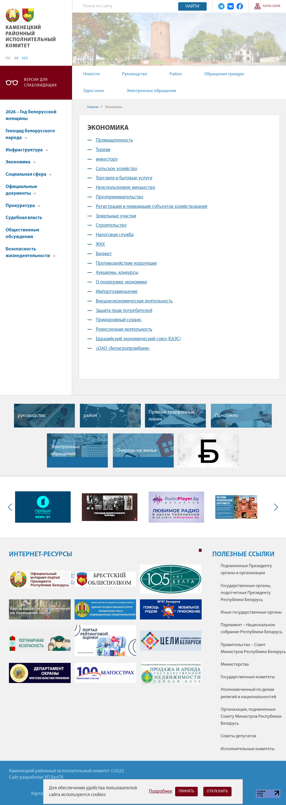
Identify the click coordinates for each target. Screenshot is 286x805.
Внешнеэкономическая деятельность (134, 301)
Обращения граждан (224, 74)
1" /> (40, 579)
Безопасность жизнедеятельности (30, 252)
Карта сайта (271, 6)
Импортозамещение (117, 291)
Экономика (21, 162)
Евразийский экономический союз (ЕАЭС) (138, 339)
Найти (192, 6)
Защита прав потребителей (124, 310)
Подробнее (160, 791)
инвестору (107, 159)
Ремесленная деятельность (124, 329)
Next (274, 507)
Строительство (111, 225)
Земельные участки (116, 216)
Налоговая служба (115, 235)
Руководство (134, 74)
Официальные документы (21, 190)
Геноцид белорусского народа (30, 134)
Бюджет (104, 254)
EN (16, 58)
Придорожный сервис (119, 320)
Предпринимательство (119, 197)
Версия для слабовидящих (40, 83)
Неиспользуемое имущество (125, 187)
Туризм (103, 149)
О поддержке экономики (121, 282)
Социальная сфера (29, 174)
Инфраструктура (27, 150)
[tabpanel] (105, 627)
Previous (11, 507)
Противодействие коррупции (126, 263)
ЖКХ (100, 244)
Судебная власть (24, 217)
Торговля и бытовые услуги (124, 178)
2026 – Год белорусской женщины (31, 115)
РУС (8, 58)
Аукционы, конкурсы (117, 272)
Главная (93, 107)
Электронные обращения (151, 91)
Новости (91, 74)
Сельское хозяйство (116, 168)
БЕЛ (25, 58)
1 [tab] (200, 550)
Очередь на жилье (136, 450)
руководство (32, 415)
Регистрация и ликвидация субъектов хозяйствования (151, 206)
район (90, 415)
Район (176, 74)
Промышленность (114, 140)
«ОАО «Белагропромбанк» (123, 348)
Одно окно (93, 91)
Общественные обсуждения (22, 233)
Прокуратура (23, 205)
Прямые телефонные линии (172, 416)
